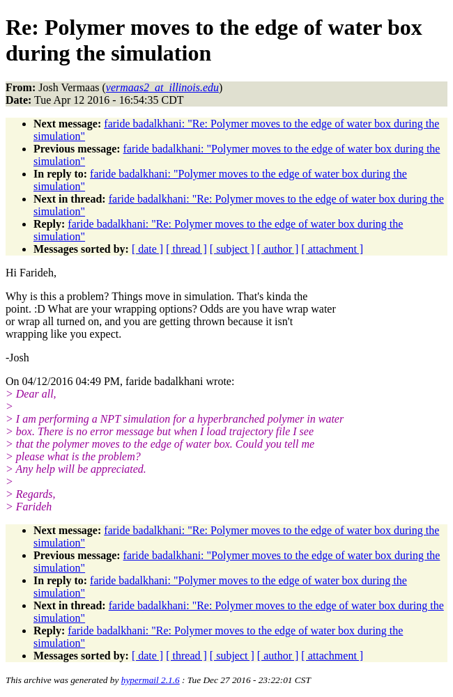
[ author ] (278, 249)
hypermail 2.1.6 (150, 680)
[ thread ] (186, 249)
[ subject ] (232, 249)
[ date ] (147, 249)
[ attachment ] (332, 249)
